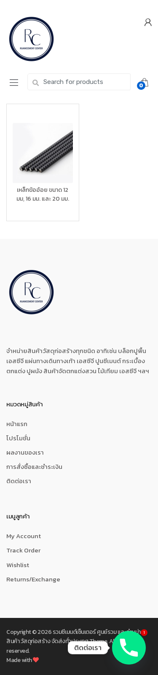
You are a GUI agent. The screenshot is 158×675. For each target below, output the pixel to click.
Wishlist (17, 565)
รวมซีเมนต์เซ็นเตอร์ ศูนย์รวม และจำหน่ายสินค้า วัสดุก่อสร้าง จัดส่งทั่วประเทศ (75, 637)
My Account (23, 536)
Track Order (23, 550)
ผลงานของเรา (25, 452)
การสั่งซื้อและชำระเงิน (34, 466)
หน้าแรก (16, 424)
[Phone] (129, 648)
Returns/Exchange (33, 579)
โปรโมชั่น (18, 438)
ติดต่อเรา (18, 481)
